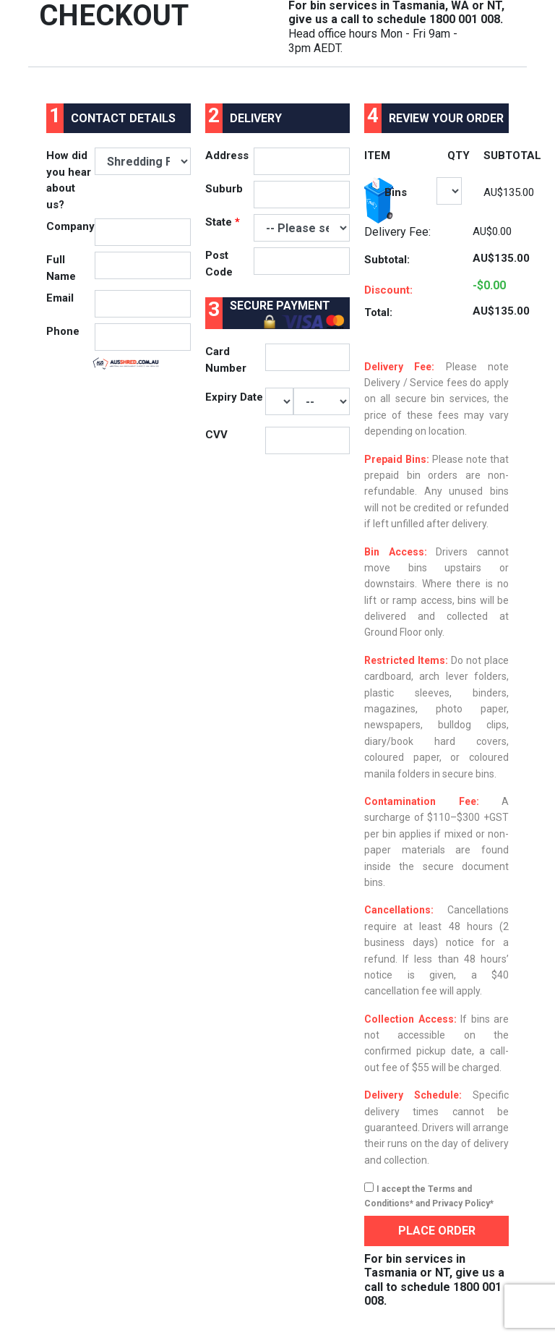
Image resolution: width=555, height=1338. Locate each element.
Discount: (388, 290)
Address (227, 155)
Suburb (224, 188)
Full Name (61, 268)
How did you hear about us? (68, 180)
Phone (62, 331)
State (222, 222)
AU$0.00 (492, 231)
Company (70, 226)
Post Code (219, 263)
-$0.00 (489, 285)
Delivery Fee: (397, 232)
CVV (216, 434)
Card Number (225, 360)
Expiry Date (234, 397)
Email (60, 297)
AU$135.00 (508, 192)
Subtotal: (387, 259)
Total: (378, 312)
